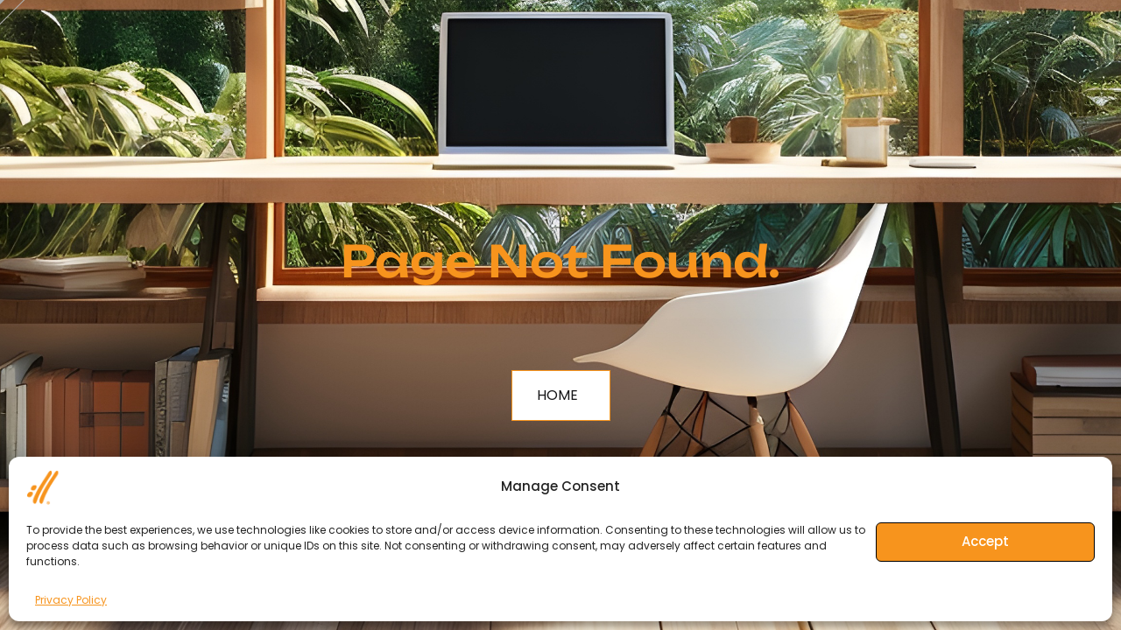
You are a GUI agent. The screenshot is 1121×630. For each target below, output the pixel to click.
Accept (985, 541)
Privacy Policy (71, 599)
